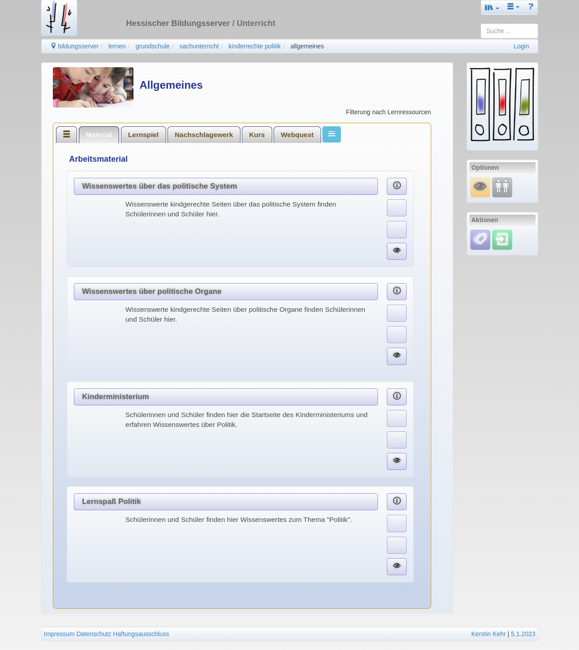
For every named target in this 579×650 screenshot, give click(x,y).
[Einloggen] (502, 239)
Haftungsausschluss (141, 633)
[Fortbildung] (502, 186)
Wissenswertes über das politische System (159, 186)
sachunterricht (199, 46)
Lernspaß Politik (111, 501)
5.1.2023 (523, 633)
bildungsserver (74, 46)
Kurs (257, 134)
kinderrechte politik (254, 46)
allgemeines (307, 46)
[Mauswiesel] (480, 186)
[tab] (66, 134)
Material (99, 134)
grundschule (153, 46)
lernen (117, 46)
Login (521, 46)
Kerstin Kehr (489, 633)
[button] (492, 7)
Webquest (297, 134)
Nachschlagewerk (204, 134)
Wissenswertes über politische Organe (151, 291)
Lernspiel (143, 134)
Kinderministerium (115, 396)
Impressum (59, 633)
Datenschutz (94, 633)
